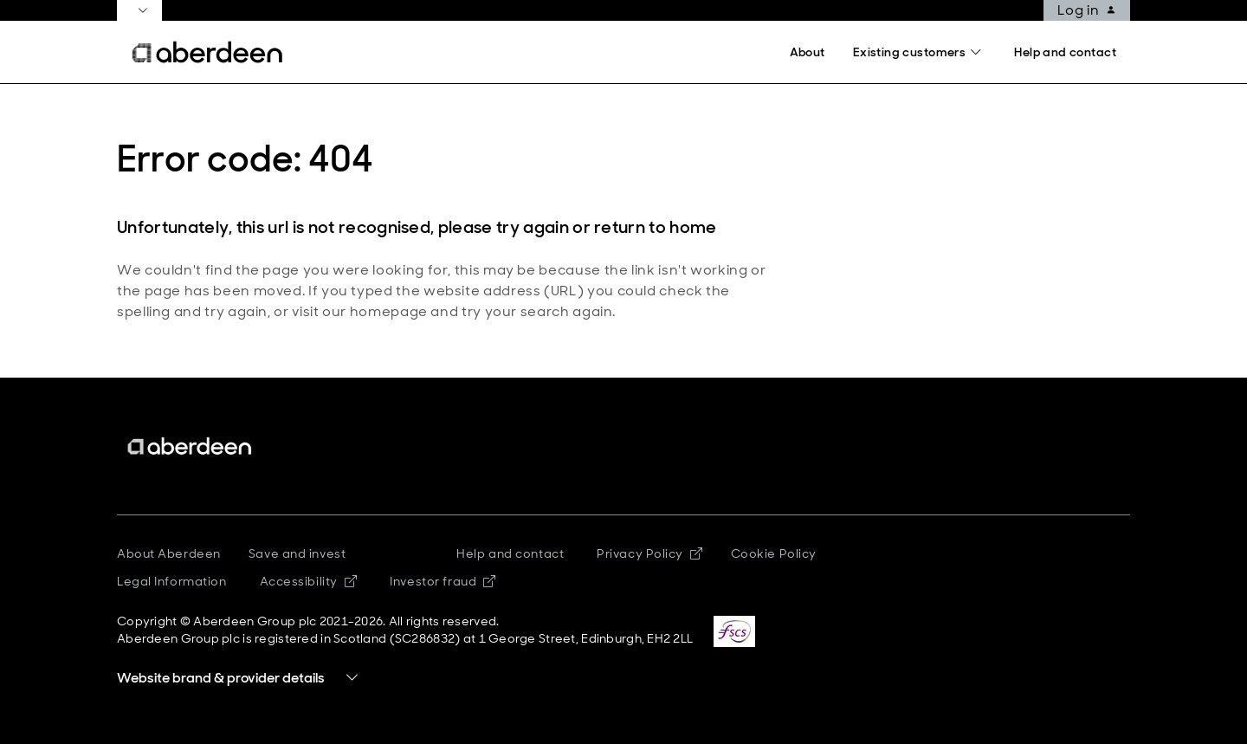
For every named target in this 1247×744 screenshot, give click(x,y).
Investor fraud (442, 581)
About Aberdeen (169, 553)
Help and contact (510, 553)
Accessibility (309, 581)
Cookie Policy (774, 553)
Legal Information (172, 581)
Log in (1086, 10)
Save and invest (297, 553)
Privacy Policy (649, 553)
